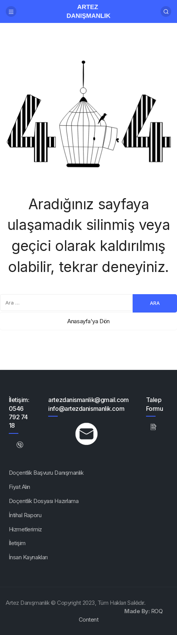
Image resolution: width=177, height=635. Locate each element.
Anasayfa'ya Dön (88, 321)
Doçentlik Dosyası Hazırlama (44, 501)
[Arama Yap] (166, 11)
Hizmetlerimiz (25, 529)
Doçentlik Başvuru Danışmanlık (46, 472)
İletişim (17, 543)
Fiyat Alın (20, 486)
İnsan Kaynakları (28, 557)
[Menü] (11, 11)
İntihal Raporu (25, 515)
